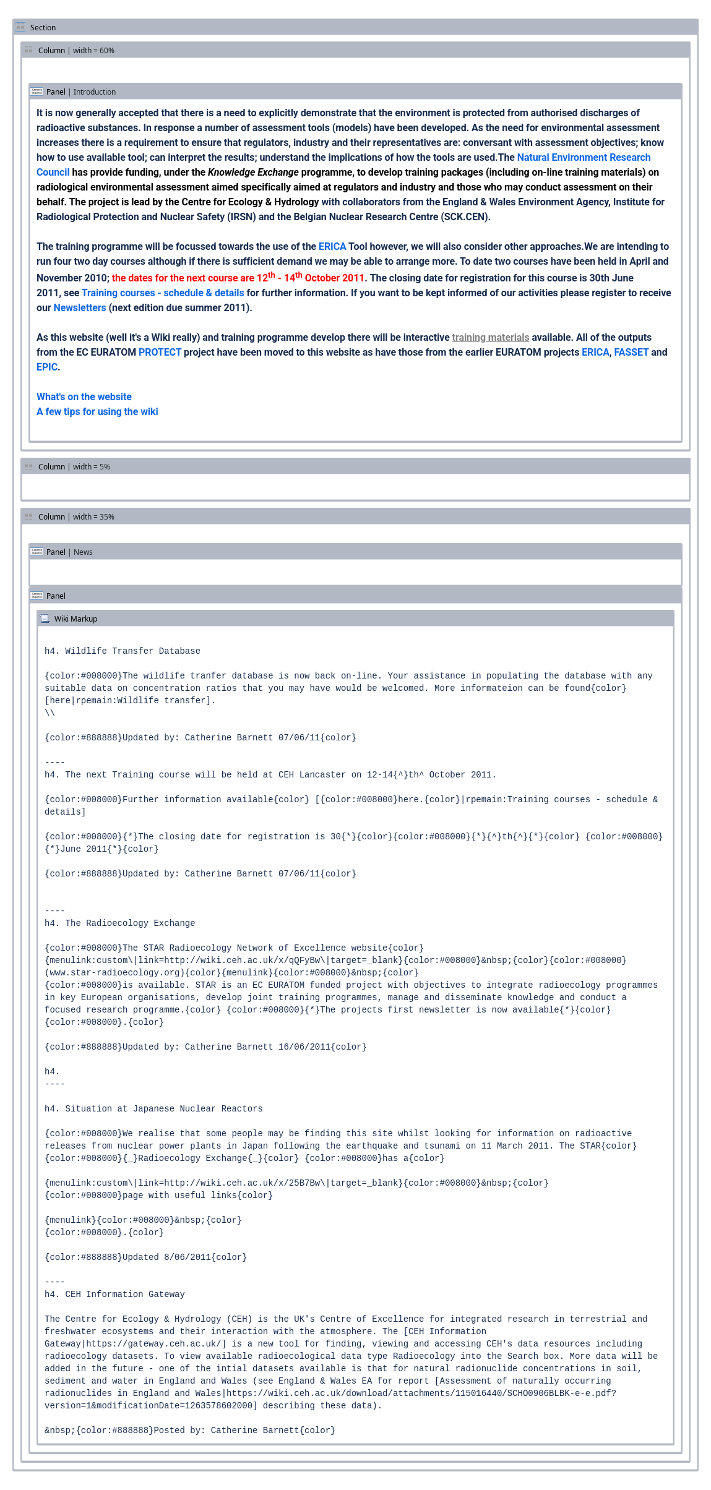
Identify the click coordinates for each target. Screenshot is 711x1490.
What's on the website (84, 397)
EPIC (47, 367)
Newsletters (79, 308)
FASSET (631, 352)
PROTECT (160, 352)
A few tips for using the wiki (97, 411)
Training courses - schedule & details (163, 293)
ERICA (333, 246)
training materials (491, 337)
